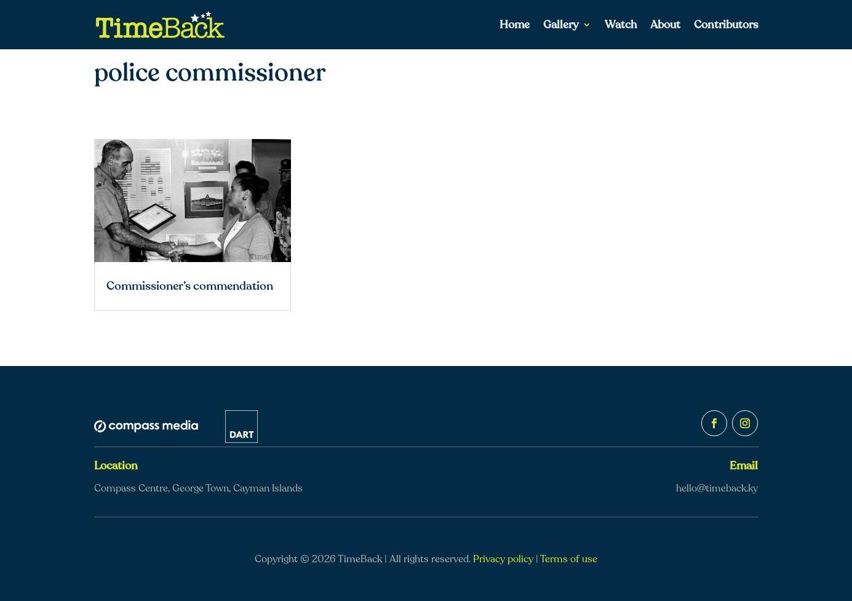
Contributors (726, 26)
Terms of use (568, 559)
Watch (621, 26)
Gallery (561, 26)
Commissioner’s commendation (189, 286)
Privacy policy (503, 559)
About (665, 26)
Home (515, 26)
